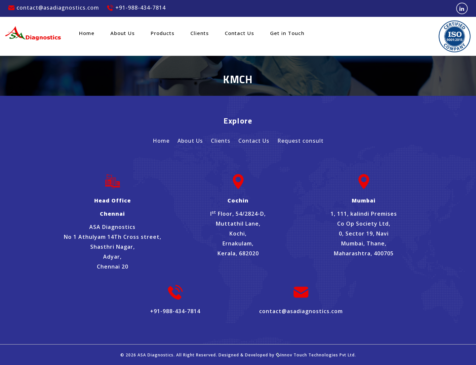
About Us (122, 33)
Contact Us (239, 33)
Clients (199, 33)
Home (87, 33)
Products (163, 33)
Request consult (300, 140)
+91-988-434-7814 (136, 7)
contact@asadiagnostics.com (53, 7)
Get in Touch (287, 33)
